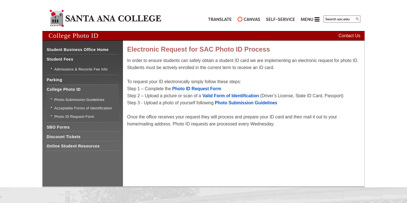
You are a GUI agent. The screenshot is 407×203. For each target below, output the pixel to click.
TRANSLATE (220, 19)
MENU (310, 19)
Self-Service (280, 19)
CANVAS (252, 19)
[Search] (357, 18)
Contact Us (349, 35)
